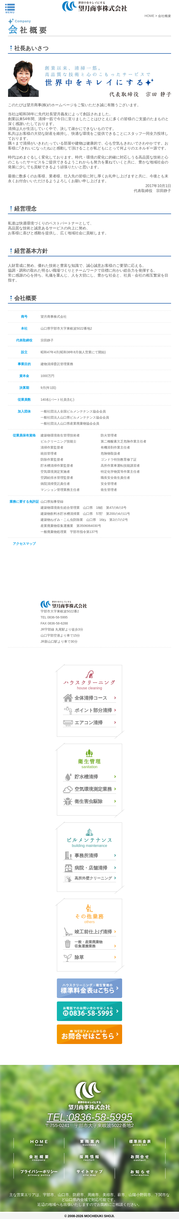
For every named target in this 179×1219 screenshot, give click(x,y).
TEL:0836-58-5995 (89, 1117)
